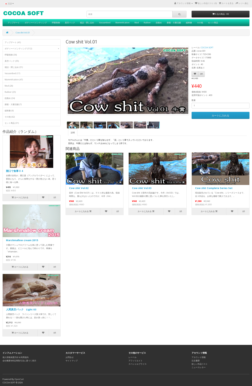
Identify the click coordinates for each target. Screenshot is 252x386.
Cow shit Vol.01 (23, 32)
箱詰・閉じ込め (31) (14, 67)
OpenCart (19, 379)
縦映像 (189, 22)
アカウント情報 (199, 357)
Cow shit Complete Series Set (214, 188)
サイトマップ (72, 360)
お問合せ (70, 357)
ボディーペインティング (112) (32, 49)
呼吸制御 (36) (11, 54)
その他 (200, 22)
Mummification (122, 22)
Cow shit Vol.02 (79, 188)
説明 (73, 132)
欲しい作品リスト (200, 364)
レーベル (133, 357)
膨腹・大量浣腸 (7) (13, 104)
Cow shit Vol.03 (141, 188)
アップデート (14, 22)
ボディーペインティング (36, 22)
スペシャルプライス (138, 364)
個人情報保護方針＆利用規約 (16, 357)
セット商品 (213, 22)
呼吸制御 (56, 22)
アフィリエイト (136, 360)
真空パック (70, 22)
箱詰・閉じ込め (87, 22)
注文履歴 (196, 360)
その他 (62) (10, 116)
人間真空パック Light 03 (21, 309)
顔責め (159, 22)
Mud (137, 22)
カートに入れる (220, 115)
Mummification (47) (14, 79)
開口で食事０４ (15, 171)
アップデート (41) (13, 42)
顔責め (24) (10, 98)
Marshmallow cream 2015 (22, 240)
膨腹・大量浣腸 (174, 22)
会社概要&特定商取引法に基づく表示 (19, 360)
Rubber (147, 22)
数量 (194, 100)
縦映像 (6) (9, 110)
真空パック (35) (12, 61)
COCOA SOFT (207, 47)
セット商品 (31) (12, 123)
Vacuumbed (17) (12, 73)
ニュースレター (199, 367)
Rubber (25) (10, 92)
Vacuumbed (104, 22)
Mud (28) (9, 85)
